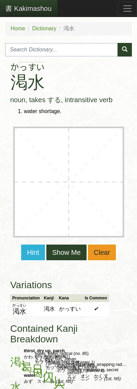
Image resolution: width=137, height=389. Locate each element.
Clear (102, 252)
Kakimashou (28, 8)
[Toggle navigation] (127, 8)
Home (18, 28)
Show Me (66, 252)
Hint (33, 252)
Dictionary (44, 28)
